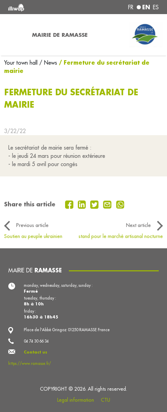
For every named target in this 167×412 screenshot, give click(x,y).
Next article (138, 225)
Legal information (75, 400)
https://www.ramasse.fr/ (29, 363)
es (156, 7)
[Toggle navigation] (14, 35)
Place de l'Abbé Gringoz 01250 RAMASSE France (66, 329)
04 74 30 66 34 (36, 341)
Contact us (35, 352)
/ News (48, 62)
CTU (105, 400)
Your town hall (21, 62)
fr (130, 7)
